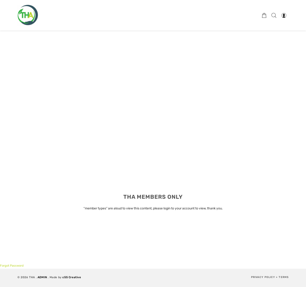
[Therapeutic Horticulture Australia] (27, 15)
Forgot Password (12, 265)
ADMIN (42, 277)
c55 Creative (71, 277)
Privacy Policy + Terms (270, 277)
